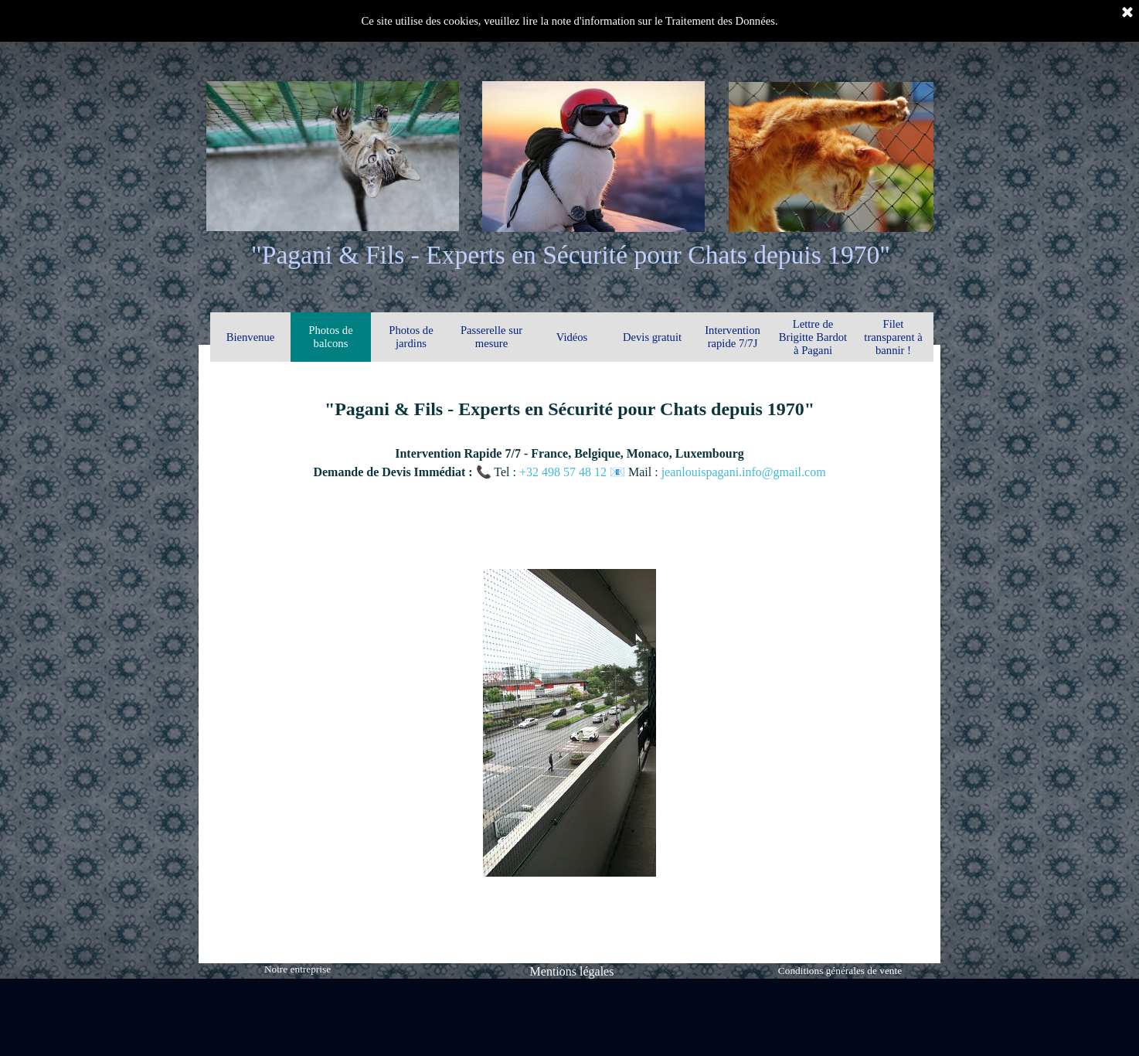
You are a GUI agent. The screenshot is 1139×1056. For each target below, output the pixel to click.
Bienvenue (250, 337)
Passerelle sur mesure (491, 336)
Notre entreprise (297, 969)
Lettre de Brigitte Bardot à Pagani (813, 337)
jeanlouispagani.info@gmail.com (743, 472)
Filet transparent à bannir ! (893, 337)
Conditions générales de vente (840, 970)
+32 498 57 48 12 (564, 472)
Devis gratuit (652, 337)
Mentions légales (572, 971)
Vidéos (572, 337)
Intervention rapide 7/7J (732, 336)
